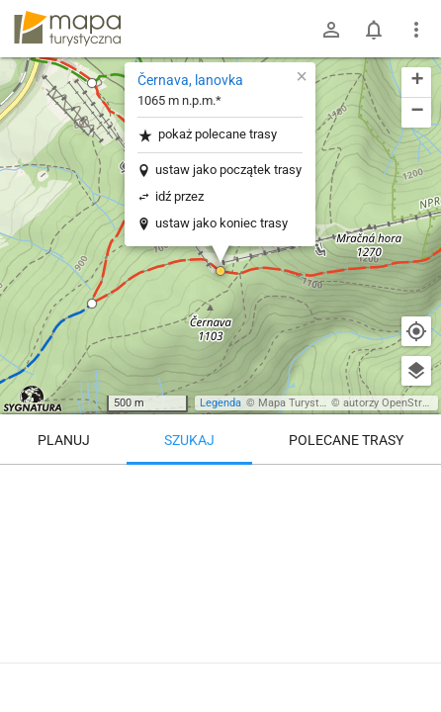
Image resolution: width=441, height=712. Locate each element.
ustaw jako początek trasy (228, 169)
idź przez (179, 196)
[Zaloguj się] (331, 29)
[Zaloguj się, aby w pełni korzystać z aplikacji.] (410, 658)
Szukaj (189, 440)
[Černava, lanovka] (220, 549)
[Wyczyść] (416, 486)
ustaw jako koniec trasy (221, 223)
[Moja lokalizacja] (416, 331)
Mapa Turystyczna (302, 403)
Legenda (220, 403)
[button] (92, 83)
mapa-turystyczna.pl (67, 28)
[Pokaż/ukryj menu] (416, 29)
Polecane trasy (346, 440)
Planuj (64, 440)
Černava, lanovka (190, 80)
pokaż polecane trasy (207, 135)
